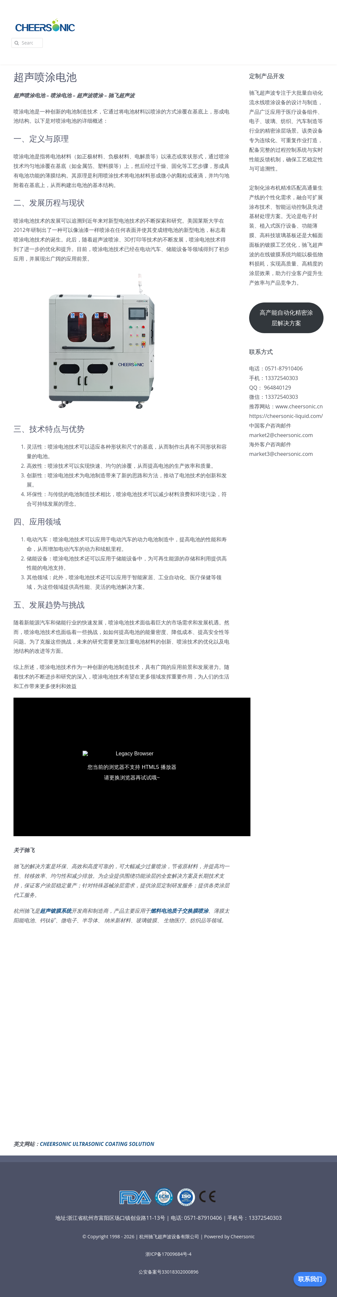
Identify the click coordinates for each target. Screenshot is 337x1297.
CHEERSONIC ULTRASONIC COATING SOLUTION (97, 1144)
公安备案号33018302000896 (168, 1272)
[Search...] (27, 43)
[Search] (16, 43)
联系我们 (310, 1279)
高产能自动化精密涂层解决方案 (286, 317)
